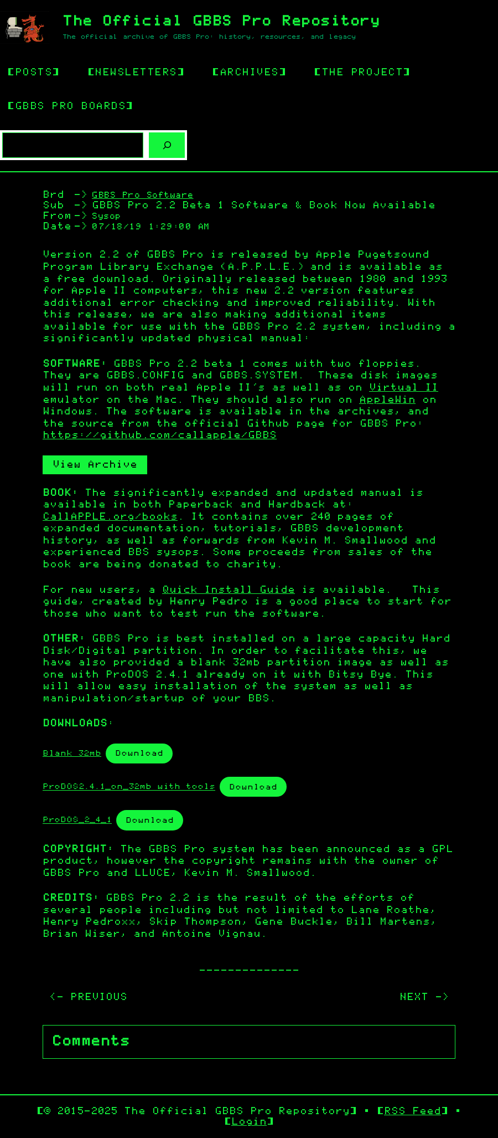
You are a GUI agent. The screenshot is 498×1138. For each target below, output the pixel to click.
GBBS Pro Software (143, 195)
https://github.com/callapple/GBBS (160, 435)
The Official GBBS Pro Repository (221, 21)
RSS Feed (412, 1111)
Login (249, 1122)
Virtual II (403, 388)
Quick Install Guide (228, 590)
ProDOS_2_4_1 (77, 820)
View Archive (95, 465)
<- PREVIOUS (88, 997)
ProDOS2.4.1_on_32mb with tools (129, 787)
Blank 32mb (72, 753)
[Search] (167, 145)
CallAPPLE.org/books (110, 517)
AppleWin (387, 400)
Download (139, 753)
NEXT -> (424, 997)
